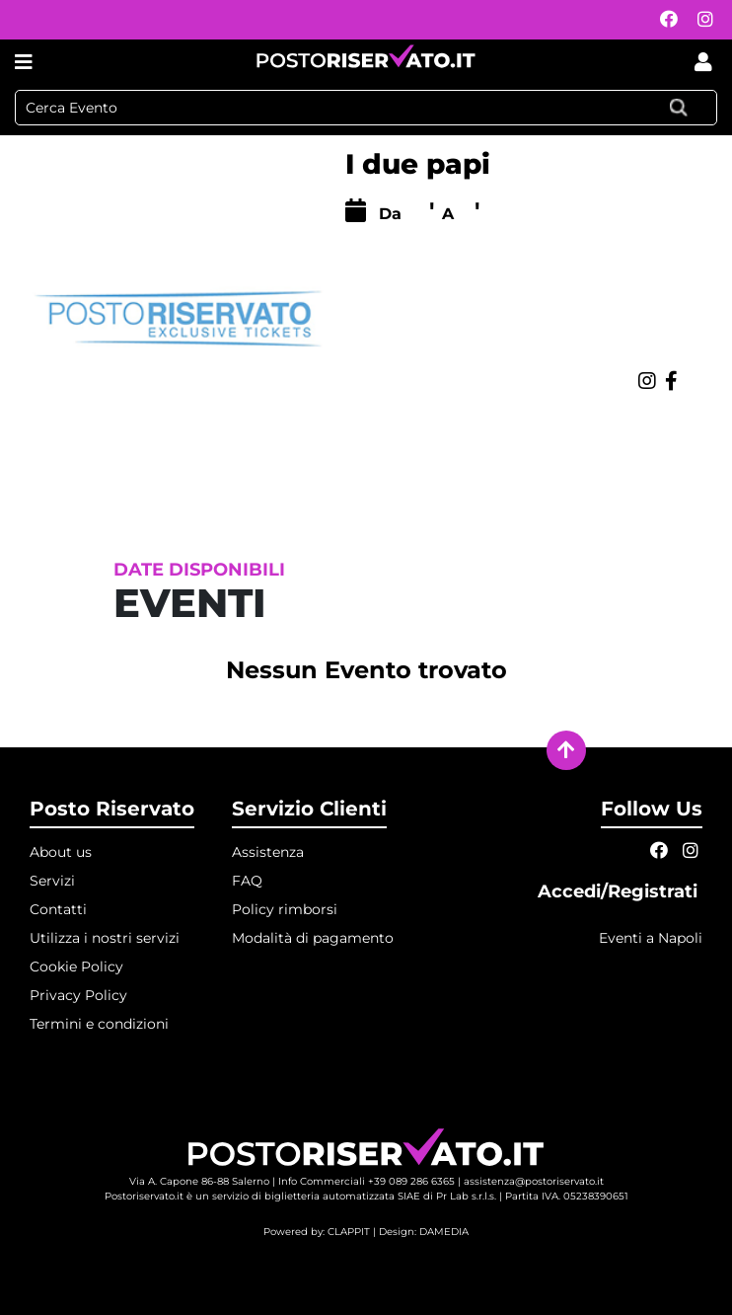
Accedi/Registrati (620, 891)
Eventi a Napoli (650, 938)
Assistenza (268, 852)
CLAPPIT (349, 1231)
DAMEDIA (444, 1231)
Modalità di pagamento (313, 938)
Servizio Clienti (309, 808)
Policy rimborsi (284, 909)
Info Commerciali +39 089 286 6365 (366, 1181)
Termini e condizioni (99, 1024)
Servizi (52, 881)
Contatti (58, 909)
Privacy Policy (78, 995)
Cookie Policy (76, 966)
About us (61, 852)
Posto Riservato (112, 808)
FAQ (247, 881)
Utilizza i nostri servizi (105, 938)
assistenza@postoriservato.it (534, 1181)
